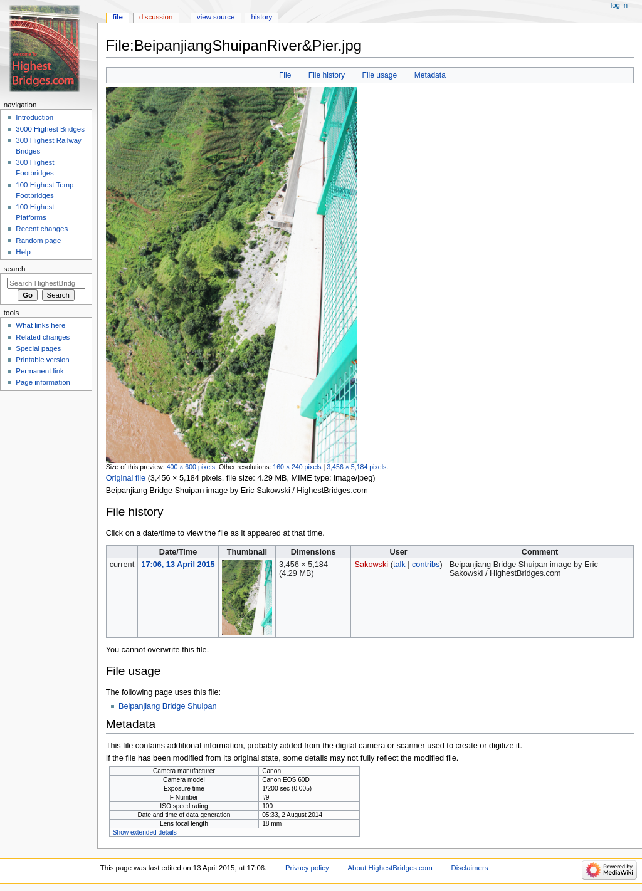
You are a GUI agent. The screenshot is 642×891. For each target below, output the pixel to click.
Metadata (430, 75)
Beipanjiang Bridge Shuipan (167, 706)
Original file (125, 478)
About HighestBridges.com (389, 868)
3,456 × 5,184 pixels (356, 467)
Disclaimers (469, 868)
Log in (619, 5)
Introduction (34, 117)
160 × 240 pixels (297, 467)
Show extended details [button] (145, 832)
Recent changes (42, 228)
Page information (43, 382)
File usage (379, 75)
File (285, 75)
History (262, 17)
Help (23, 252)
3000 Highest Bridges (50, 129)
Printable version (42, 359)
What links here (40, 325)
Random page (38, 240)
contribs (425, 564)
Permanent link (39, 371)
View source (215, 17)
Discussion (155, 17)
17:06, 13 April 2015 (177, 564)
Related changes (43, 337)
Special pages (38, 348)
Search (15, 269)
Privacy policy (307, 868)
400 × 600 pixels (191, 467)
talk (399, 564)
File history (326, 75)
